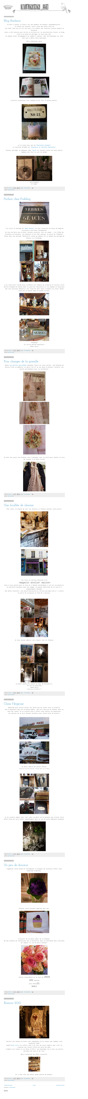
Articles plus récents (8, 1085)
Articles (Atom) (12, 1087)
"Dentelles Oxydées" (43, 145)
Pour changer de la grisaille (21, 361)
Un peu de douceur (16, 865)
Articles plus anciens (60, 1085)
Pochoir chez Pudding (17, 199)
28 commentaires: (27, 187)
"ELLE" (34, 150)
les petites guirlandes (18, 365)
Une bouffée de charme (19, 505)
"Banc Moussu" (29, 228)
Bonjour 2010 (12, 1003)
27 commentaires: (27, 350)
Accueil (34, 1085)
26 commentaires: (27, 991)
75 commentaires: (27, 494)
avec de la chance (11, 189)
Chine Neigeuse (14, 703)
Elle (12, 1045)
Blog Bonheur (12, 20)
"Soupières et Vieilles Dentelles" (43, 147)
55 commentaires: (27, 1078)
